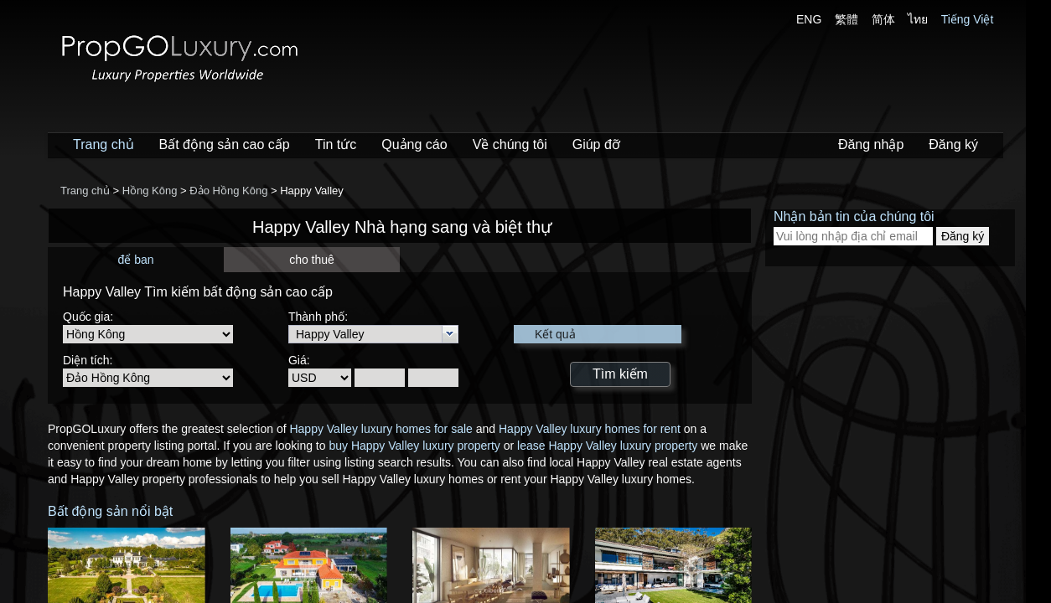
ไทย (918, 19)
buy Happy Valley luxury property (414, 445)
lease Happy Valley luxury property (607, 445)
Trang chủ (103, 144)
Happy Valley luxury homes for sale (380, 429)
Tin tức (336, 144)
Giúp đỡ (596, 144)
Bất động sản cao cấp (224, 144)
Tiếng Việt (967, 19)
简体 (883, 19)
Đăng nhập (870, 144)
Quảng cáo (414, 144)
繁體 (846, 19)
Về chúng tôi (510, 144)
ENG (808, 19)
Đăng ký (953, 144)
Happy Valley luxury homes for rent (590, 429)
